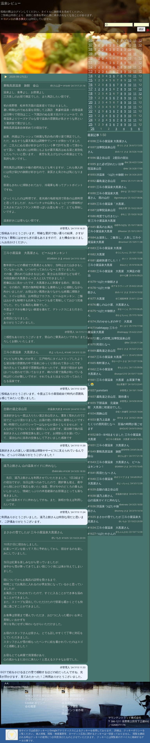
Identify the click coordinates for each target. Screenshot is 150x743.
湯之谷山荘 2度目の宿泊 (112, 158)
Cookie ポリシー (35, 703)
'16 (90, 85)
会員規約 (67, 703)
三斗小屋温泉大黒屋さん (111, 187)
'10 (90, 58)
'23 (90, 116)
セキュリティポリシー (38, 695)
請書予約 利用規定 (73, 699)
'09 (90, 54)
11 (134, 40)
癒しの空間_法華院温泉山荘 (113, 338)
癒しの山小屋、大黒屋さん (112, 304)
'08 (90, 49)
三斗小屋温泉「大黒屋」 (111, 204)
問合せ (66, 713)
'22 (90, 111)
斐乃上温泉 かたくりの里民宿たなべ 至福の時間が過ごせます (115, 424)
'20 (90, 102)
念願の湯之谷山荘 (107, 489)
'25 (90, 124)
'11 (90, 62)
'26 (92, 129)
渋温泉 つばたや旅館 (110, 174)
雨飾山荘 (101, 413)
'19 (90, 98)
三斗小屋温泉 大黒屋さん (111, 141)
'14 (90, 76)
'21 (90, 107)
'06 (90, 40)
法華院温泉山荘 (106, 210)
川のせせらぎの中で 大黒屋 (114, 321)
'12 (90, 67)
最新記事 (93, 135)
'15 (90, 80)
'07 (90, 45)
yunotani (102, 390)
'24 (90, 120)
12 (140, 40)
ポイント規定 (70, 706)
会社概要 (30, 706)
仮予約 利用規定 (72, 695)
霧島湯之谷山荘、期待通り (112, 396)
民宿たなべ (103, 344)
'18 (90, 93)
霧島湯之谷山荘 (106, 181)
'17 (90, 89)
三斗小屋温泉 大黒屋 (109, 248)
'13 (90, 71)
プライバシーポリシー (38, 699)
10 (129, 40)
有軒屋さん (103, 363)
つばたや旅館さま (107, 281)
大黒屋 (100, 254)
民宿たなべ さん (106, 473)
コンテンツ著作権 (73, 710)
